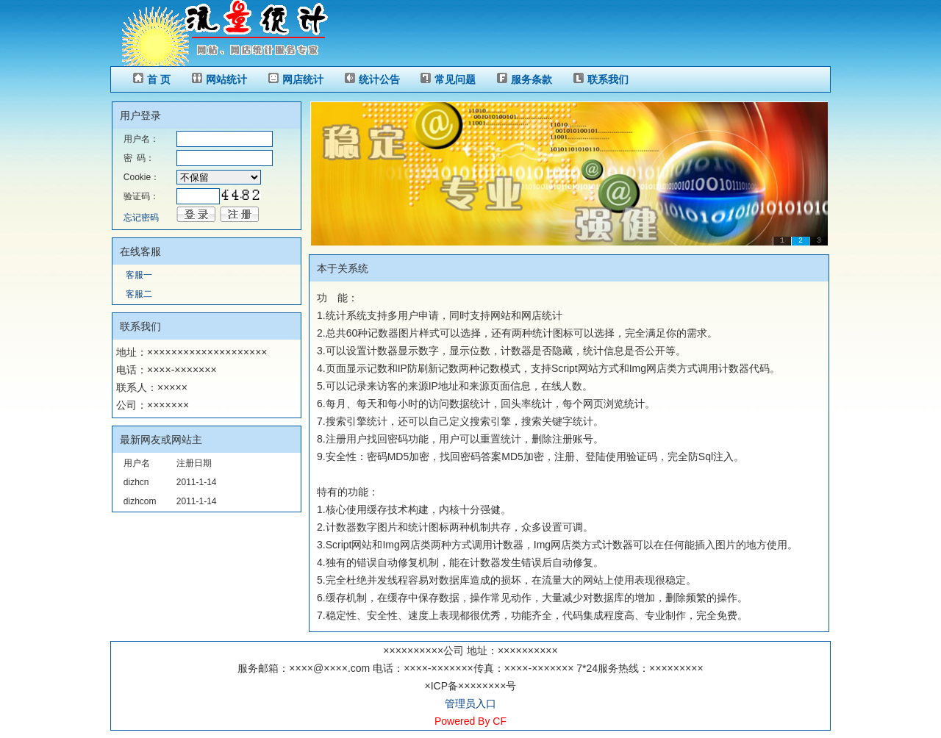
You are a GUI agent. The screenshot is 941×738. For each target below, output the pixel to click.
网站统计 (226, 79)
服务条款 (531, 79)
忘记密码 (141, 217)
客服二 (139, 294)
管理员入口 (470, 703)
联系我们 (608, 79)
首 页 (159, 79)
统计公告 (379, 79)
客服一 (139, 275)
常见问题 (455, 79)
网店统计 (302, 79)
